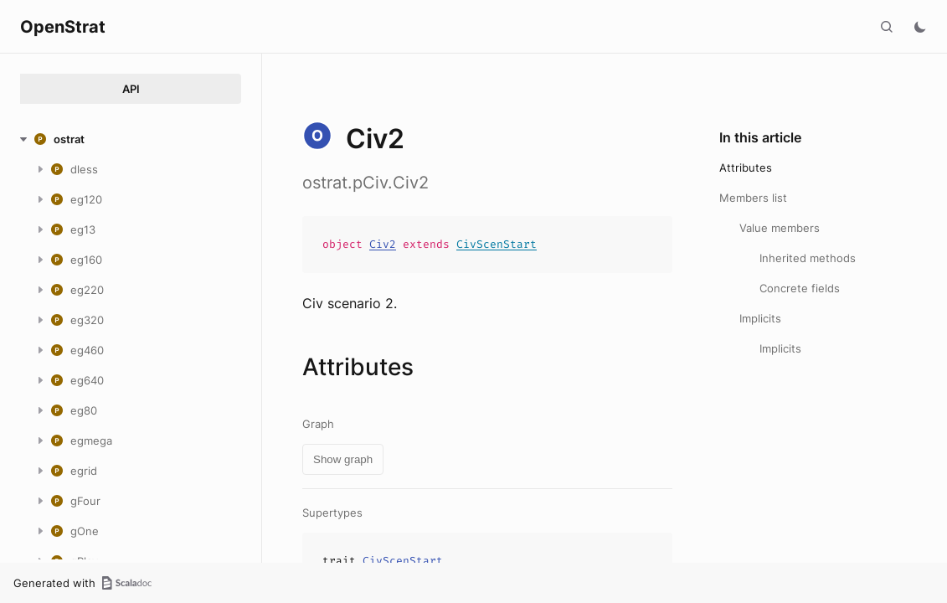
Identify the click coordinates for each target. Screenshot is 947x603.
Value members (779, 227)
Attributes (745, 167)
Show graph (343, 459)
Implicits (760, 318)
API (131, 88)
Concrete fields (799, 288)
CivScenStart (496, 244)
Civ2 (382, 244)
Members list (753, 197)
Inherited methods (807, 258)
